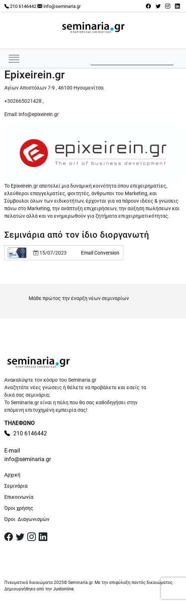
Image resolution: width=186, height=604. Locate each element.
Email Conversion (100, 253)
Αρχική (12, 475)
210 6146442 (20, 6)
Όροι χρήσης (18, 508)
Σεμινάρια (16, 486)
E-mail (12, 450)
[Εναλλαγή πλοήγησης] (14, 58)
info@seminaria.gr (62, 6)
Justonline (63, 588)
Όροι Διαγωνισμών (26, 519)
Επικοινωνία (18, 497)
